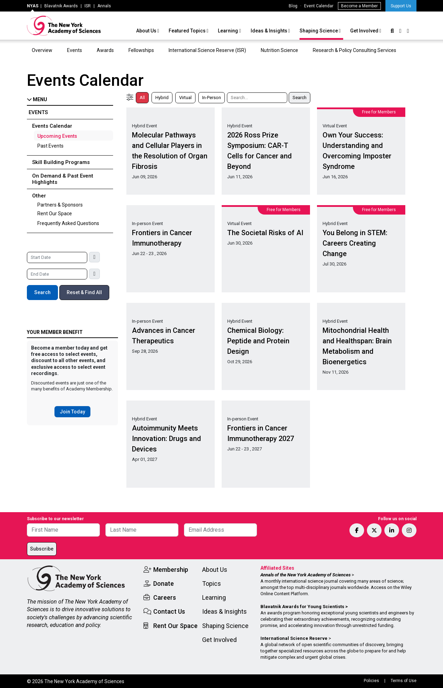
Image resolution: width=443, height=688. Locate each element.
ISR (87, 5)
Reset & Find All (84, 292)
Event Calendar (318, 5)
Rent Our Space (54, 213)
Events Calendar (52, 126)
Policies (371, 680)
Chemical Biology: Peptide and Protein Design (258, 341)
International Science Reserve (293, 638)
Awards (105, 50)
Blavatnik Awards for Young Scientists (302, 606)
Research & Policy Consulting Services (355, 50)
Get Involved (364, 30)
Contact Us (169, 611)
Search (42, 292)
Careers (164, 597)
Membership (170, 569)
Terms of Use (403, 680)
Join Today (72, 411)
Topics (211, 583)
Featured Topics (188, 30)
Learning (228, 30)
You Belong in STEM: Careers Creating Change (355, 243)
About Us (146, 30)
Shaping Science (319, 30)
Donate (163, 583)
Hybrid (162, 97)
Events (74, 50)
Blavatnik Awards (61, 5)
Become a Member (359, 5)
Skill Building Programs (61, 162)
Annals (104, 5)
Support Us (401, 5)
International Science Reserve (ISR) (207, 50)
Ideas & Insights (269, 30)
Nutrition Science (279, 50)
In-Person (211, 97)
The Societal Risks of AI (265, 233)
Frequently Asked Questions (68, 223)
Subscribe (41, 549)
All (142, 97)
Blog (293, 5)
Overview (42, 50)
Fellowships (141, 50)
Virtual (185, 97)
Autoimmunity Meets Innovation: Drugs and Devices (166, 438)
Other (39, 196)
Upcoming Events (57, 136)
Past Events (50, 146)
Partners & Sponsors (60, 205)
